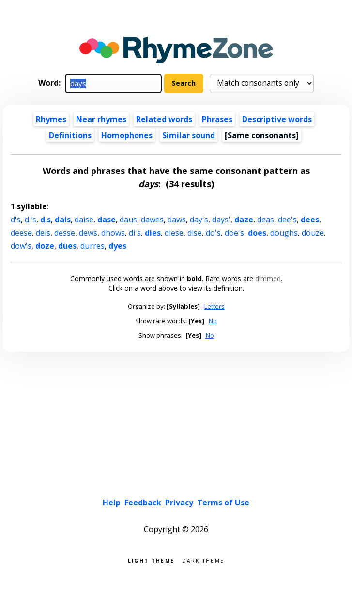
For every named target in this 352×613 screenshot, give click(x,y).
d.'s (30, 219)
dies (153, 232)
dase (106, 219)
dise (194, 232)
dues (67, 245)
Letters (214, 306)
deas (265, 219)
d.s (45, 219)
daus (128, 219)
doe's (234, 232)
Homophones (127, 135)
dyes (117, 245)
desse (64, 232)
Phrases (217, 119)
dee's (287, 219)
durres (92, 245)
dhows (113, 232)
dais (63, 219)
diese (174, 232)
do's (213, 232)
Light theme (151, 560)
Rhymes (51, 119)
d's (16, 219)
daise (84, 219)
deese (21, 232)
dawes (152, 219)
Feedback (142, 502)
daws (177, 219)
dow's (21, 245)
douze (313, 232)
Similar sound (188, 135)
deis (43, 232)
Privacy (179, 502)
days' (221, 219)
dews (88, 232)
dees (310, 219)
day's (199, 219)
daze (243, 219)
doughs (284, 232)
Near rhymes (101, 119)
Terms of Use (223, 502)
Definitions (70, 135)
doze (44, 245)
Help (112, 502)
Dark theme (203, 560)
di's (135, 232)
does (257, 232)
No (213, 320)
